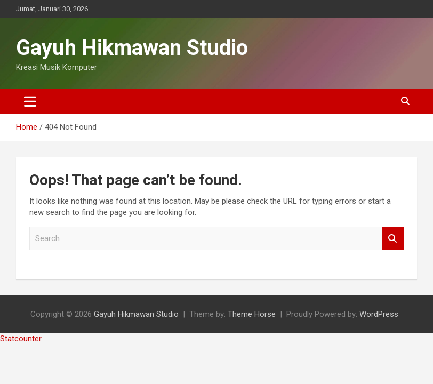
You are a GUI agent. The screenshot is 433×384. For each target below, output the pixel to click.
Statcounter (21, 338)
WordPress (378, 314)
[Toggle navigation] (30, 101)
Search (393, 239)
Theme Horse (252, 314)
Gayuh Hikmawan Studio (132, 47)
